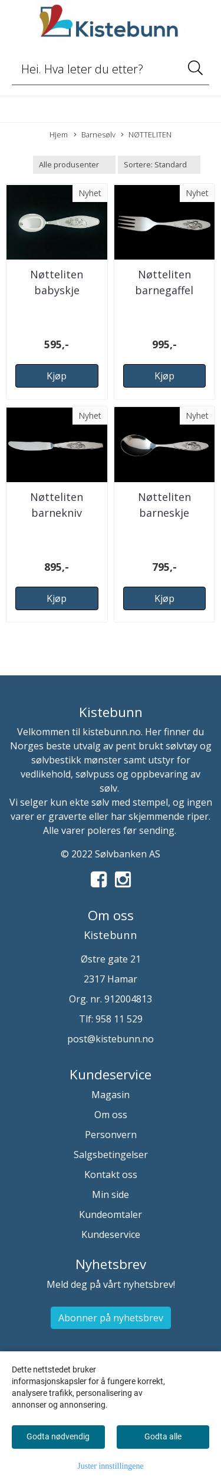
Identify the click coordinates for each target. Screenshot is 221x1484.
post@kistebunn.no (110, 1038)
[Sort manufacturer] (74, 165)
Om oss (110, 1114)
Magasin (110, 1094)
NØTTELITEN (146, 134)
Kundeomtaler (110, 1214)
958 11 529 (119, 1018)
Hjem (59, 134)
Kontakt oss (110, 1174)
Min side (110, 1194)
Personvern (111, 1134)
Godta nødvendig (58, 1436)
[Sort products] (159, 165)
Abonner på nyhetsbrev (110, 1317)
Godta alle (163, 1436)
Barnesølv (95, 134)
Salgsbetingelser (111, 1154)
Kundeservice (110, 1234)
